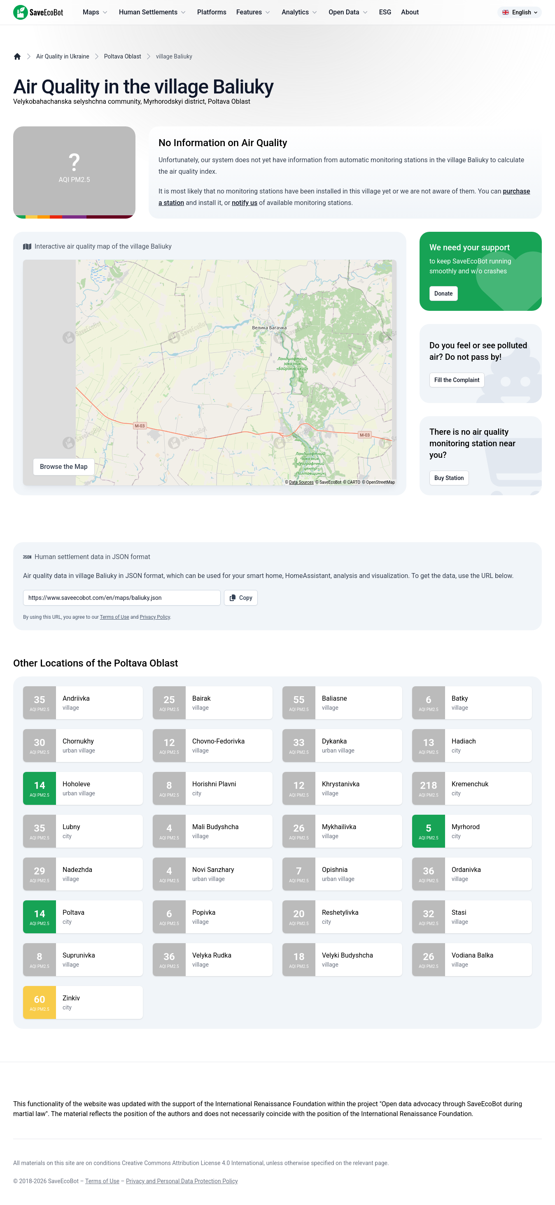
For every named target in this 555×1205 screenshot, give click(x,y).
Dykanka (359, 741)
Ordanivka (488, 870)
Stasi (488, 913)
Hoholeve (99, 784)
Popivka (229, 913)
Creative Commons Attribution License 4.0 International (193, 1163)
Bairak (229, 699)
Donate (443, 293)
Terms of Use (114, 617)
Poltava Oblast (122, 56)
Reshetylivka (359, 913)
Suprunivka (99, 955)
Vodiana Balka (488, 955)
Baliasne (359, 699)
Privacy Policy (155, 617)
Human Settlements (153, 12)
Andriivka (99, 699)
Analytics (300, 12)
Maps (96, 12)
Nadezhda (99, 870)
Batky (488, 699)
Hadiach (488, 741)
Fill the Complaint (457, 380)
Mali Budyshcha (229, 827)
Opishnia (359, 870)
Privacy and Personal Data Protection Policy (182, 1181)
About (410, 12)
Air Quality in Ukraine (62, 56)
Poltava (99, 913)
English (519, 12)
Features (254, 12)
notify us (244, 203)
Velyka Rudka (229, 955)
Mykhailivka (359, 827)
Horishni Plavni (229, 784)
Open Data (349, 12)
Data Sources (301, 482)
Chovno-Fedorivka (229, 741)
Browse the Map (64, 466)
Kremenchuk (488, 784)
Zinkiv (99, 998)
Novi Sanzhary (229, 870)
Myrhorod (488, 827)
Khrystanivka (359, 784)
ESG (385, 12)
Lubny (99, 827)
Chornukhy (99, 741)
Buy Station (449, 478)
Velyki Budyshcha (359, 955)
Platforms (211, 12)
